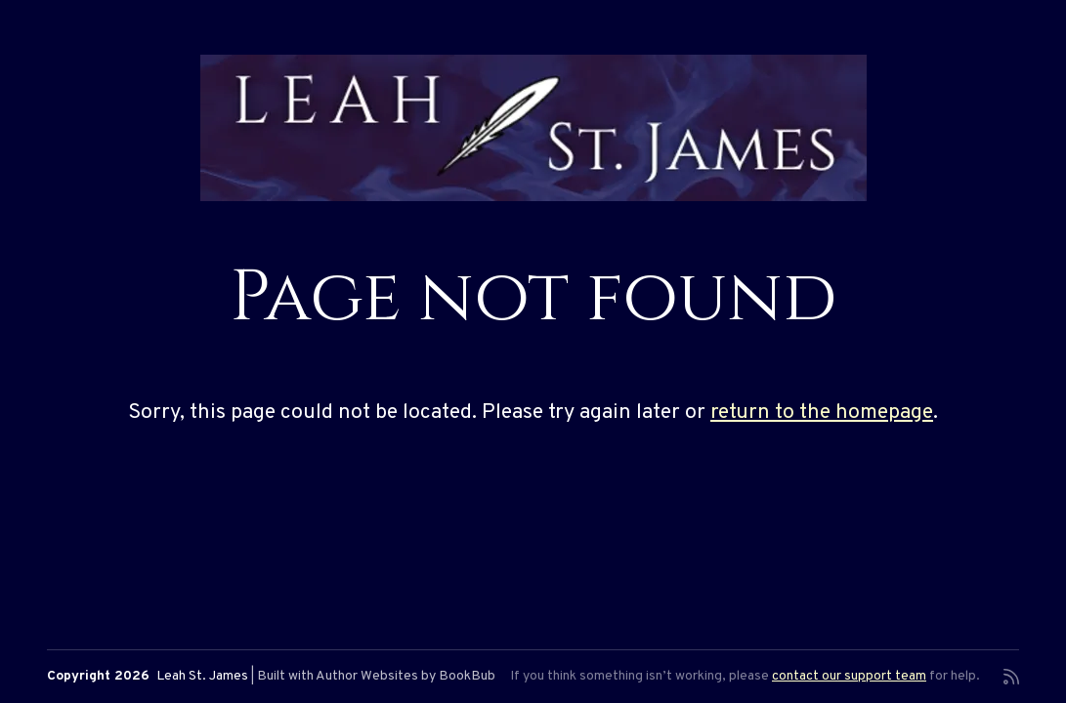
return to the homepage (821, 412)
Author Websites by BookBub (405, 676)
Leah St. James (202, 676)
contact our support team (849, 676)
